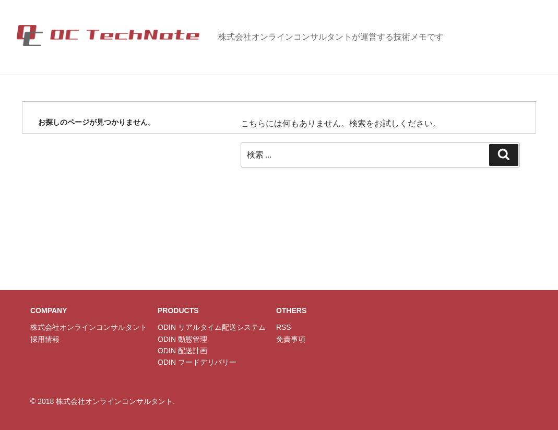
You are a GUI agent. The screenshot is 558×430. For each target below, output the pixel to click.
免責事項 (290, 339)
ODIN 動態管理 (182, 339)
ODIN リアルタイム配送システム (212, 327)
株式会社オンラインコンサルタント (88, 327)
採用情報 (45, 339)
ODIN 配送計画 (182, 351)
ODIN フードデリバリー (197, 362)
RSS (283, 327)
